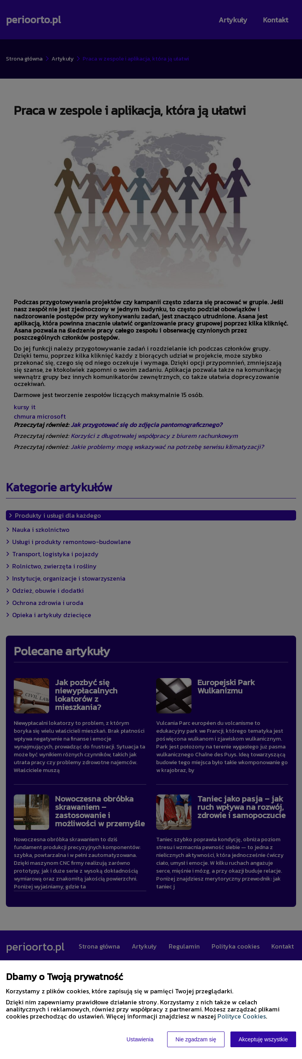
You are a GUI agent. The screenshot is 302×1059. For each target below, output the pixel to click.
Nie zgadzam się (195, 1039)
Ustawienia (140, 1039)
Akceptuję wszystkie (263, 1039)
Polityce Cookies (241, 1016)
